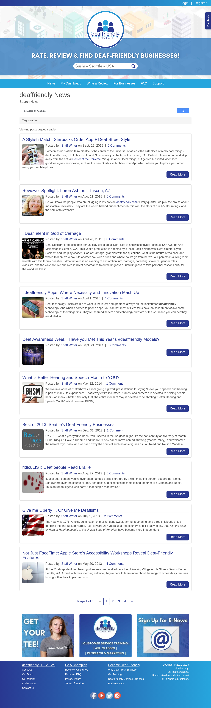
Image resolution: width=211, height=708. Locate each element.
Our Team (27, 674)
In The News (29, 683)
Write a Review (97, 83)
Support (158, 83)
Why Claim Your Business (122, 669)
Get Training (115, 674)
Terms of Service (74, 683)
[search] (98, 111)
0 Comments (117, 145)
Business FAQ (116, 683)
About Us (27, 669)
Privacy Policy (73, 678)
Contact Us (28, 688)
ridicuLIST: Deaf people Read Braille (56, 467)
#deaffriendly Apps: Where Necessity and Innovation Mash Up (80, 292)
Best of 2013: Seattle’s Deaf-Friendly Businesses (68, 424)
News (51, 83)
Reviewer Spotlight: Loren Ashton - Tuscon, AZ (66, 190)
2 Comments (113, 516)
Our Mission (28, 678)
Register (201, 3)
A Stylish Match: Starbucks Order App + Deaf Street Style (76, 139)
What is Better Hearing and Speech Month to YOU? (71, 377)
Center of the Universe (86, 159)
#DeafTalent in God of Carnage (51, 233)
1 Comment (114, 383)
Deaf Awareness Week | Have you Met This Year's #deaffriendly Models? (90, 339)
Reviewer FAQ (73, 674)
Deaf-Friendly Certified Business (126, 678)
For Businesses (124, 83)
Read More (177, 174)
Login (184, 3)
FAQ (144, 83)
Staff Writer (69, 145)
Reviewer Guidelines (76, 669)
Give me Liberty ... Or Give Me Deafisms (60, 510)
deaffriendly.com (126, 202)
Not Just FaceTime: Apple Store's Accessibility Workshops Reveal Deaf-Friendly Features (97, 555)
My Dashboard (71, 83)
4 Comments (114, 298)
